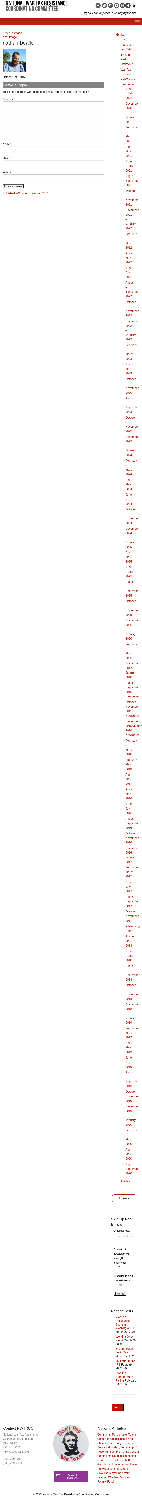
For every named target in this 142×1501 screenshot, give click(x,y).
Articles (125, 1181)
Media (120, 34)
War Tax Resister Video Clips (128, 74)
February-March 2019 (132, 1033)
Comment (9, 99)
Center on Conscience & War (115, 1438)
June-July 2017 (129, 887)
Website (7, 172)
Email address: (124, 1234)
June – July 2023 (129, 93)
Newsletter (127, 84)
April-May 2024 (129, 484)
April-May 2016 (129, 794)
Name (7, 143)
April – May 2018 (130, 941)
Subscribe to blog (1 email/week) (123, 1278)
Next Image (10, 37)
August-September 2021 (133, 181)
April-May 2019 (129, 1048)
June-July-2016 (129, 808)
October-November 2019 (132, 1096)
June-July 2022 (129, 273)
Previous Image (12, 32)
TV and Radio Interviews (127, 59)
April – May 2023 (130, 369)
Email (6, 157)
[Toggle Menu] (137, 21)
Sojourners (104, 1473)
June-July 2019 (129, 1062)
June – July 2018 (129, 956)
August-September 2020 (133, 1169)
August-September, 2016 (133, 823)
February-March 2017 (132, 872)
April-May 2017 (129, 779)
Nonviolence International (113, 1468)
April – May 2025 (130, 557)
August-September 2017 (133, 901)
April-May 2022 (129, 258)
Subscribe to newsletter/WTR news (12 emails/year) (122, 1256)
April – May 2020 (130, 1154)
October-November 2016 (132, 838)
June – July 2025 (129, 572)
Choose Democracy (109, 1443)
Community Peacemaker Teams (117, 1434)
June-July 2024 (129, 499)
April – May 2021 (130, 151)
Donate (124, 1198)
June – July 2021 (129, 166)
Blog (123, 39)
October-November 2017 (132, 916)
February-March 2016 (132, 764)
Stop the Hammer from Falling (124, 1377)
